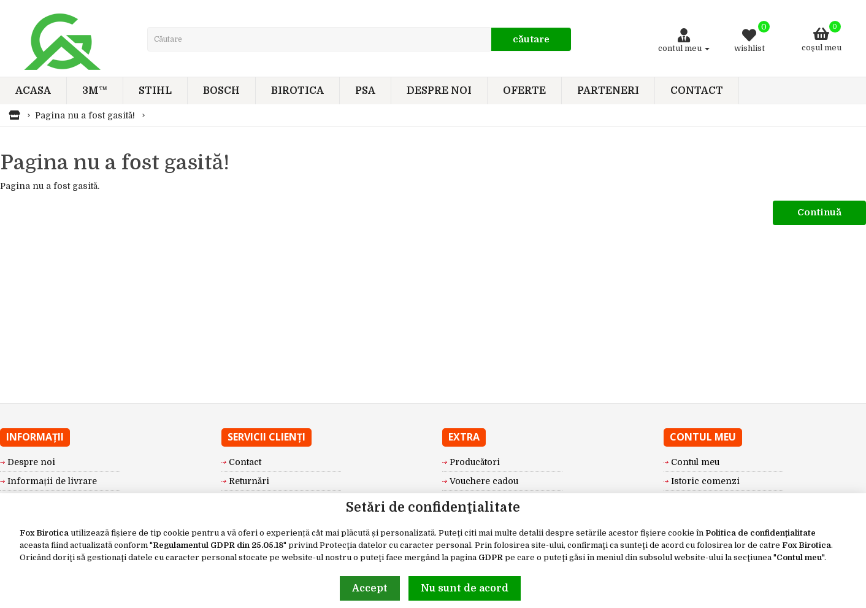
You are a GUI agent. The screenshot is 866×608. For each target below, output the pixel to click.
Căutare (531, 39)
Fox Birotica (44, 532)
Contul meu (799, 557)
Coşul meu (821, 36)
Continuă (819, 212)
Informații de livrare (52, 481)
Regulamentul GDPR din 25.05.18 (218, 545)
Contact (245, 462)
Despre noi (31, 462)
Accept (370, 588)
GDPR (490, 557)
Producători (475, 462)
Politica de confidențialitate (760, 532)
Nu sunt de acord (464, 588)
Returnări (249, 481)
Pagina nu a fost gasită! (85, 115)
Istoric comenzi (705, 481)
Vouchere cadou (484, 481)
